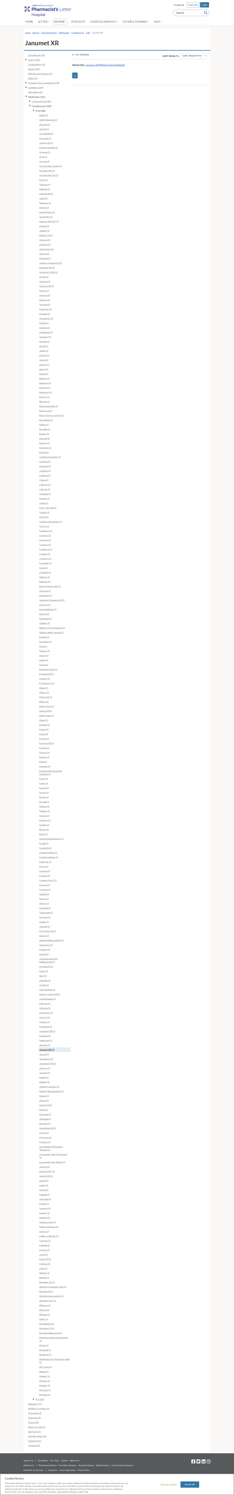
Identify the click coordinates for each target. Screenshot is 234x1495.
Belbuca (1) (44, 378)
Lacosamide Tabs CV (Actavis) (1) (53, 1156)
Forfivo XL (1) (45, 862)
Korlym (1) (44, 1133)
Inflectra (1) (44, 1008)
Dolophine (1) (45, 641)
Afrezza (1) (44, 226)
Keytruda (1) (45, 1114)
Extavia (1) (44, 788)
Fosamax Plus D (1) (48, 880)
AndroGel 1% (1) (47, 267)
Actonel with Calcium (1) (50, 166)
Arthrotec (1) (45, 309)
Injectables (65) (35, 92)
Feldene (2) (44, 811)
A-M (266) (40, 110)
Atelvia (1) (44, 323)
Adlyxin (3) (44, 207)
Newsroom (74, 1460)
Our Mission (43, 1460)
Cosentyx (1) (45, 558)
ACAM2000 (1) (46, 133)
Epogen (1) (44, 748)
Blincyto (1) (44, 401)
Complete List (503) (41, 106)
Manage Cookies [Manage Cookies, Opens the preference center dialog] (169, 1484)
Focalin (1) (44, 843)
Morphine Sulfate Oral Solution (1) (53, 1339)
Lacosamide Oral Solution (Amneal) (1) (51, 1148)
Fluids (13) (33, 78)
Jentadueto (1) (46, 1059)
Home (29, 21)
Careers (64, 1460)
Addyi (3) (43, 198)
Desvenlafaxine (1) (48, 609)
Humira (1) (44, 954)
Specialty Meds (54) (37, 1436)
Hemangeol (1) (46, 945)
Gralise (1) (44, 922)
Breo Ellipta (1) (46, 420)
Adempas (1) (45, 203)
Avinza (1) (43, 360)
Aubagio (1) (44, 327)
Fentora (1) (44, 815)
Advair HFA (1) (45, 217)
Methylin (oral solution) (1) (51, 1296)
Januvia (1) (44, 1054)
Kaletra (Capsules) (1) (49, 1086)
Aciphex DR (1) (46, 143)
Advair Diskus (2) (47, 212)
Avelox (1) (43, 350)
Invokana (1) (45, 1036)
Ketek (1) (43, 1109)
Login (204, 4)
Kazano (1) (44, 1096)
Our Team (54, 1460)
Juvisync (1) (44, 1068)
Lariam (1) (43, 1185)
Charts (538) (34, 60)
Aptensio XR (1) (46, 286)
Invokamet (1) (45, 1026)
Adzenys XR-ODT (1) (49, 221)
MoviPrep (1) (45, 1354)
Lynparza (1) (44, 1263)
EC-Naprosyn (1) (46, 683)
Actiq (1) (43, 157)
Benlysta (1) (44, 387)
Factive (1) (44, 792)
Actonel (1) (44, 161)
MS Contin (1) (45, 1367)
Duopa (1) (43, 664)
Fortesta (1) (44, 871)
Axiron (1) (43, 369)
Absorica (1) (44, 124)
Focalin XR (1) (45, 848)
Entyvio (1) (44, 738)
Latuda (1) (44, 1190)
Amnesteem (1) (46, 249)
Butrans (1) (44, 443)
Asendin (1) (44, 314)
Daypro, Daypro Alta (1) (50, 586)
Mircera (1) (44, 1310)
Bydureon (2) (45, 447)
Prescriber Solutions (67, 1465)
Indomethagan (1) (47, 999)
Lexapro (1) (44, 1213)
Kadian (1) (44, 1077)
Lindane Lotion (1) (47, 1222)
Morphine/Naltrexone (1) (50, 1333)
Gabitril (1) (44, 894)
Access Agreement (67, 1470)
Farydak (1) (44, 802)
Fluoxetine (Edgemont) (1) (51, 838)
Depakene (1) (45, 595)
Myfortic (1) (44, 1381)
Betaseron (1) (45, 392)
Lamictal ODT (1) (47, 1171)
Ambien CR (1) (46, 235)
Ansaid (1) (44, 277)
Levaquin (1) (45, 1208)
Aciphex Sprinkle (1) (48, 147)
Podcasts (78, 21)
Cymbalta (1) (45, 572)
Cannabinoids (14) (36, 55)
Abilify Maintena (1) (48, 120)
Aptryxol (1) (44, 295)
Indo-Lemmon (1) (47, 989)
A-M (88, 33)
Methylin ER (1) (46, 1291)
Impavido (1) (45, 980)
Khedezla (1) (45, 1119)
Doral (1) (43, 646)
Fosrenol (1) (44, 885)
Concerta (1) (45, 535)
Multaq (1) (44, 1371)
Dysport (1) (44, 678)
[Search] (205, 13)
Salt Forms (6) (34, 1431)
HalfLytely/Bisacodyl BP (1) (51, 940)
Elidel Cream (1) (46, 715)
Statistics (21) (34, 1441)
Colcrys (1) (44, 526)
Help (158, 21)
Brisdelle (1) (44, 429)
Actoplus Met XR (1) (48, 175)
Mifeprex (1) (45, 1305)
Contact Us (52, 1470)
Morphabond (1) (46, 1323)
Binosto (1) (44, 397)
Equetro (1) (44, 757)
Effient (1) (44, 701)
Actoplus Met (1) (47, 170)
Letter (43, 21)
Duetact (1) (44, 651)
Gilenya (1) (44, 903)
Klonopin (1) (45, 1123)
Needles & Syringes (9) (38, 1408)
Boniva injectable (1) (48, 406)
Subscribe (193, 4)
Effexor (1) (44, 692)
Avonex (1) (44, 364)
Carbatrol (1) (45, 466)
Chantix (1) (44, 498)
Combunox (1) (45, 531)
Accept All (190, 1484)
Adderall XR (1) (46, 193)
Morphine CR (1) (46, 1328)
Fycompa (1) (44, 889)
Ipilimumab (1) (45, 1040)
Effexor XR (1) (45, 697)
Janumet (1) (44, 1045)
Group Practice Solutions (122, 1465)
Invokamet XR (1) (47, 1031)
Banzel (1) (43, 374)
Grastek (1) (44, 926)
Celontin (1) (44, 489)
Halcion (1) (44, 935)
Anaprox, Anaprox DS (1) (50, 263)
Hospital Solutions (86, 1465)
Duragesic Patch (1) (48, 669)
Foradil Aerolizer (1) (48, 852)
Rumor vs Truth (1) (36, 1427)
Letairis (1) (44, 1203)
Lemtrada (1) (45, 1199)
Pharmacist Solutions (48, 1465)
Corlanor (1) (44, 554)
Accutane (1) (45, 138)
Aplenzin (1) (44, 281)
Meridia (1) (44, 1277)
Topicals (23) (34, 1445)
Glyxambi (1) (45, 908)
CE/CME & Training (136, 21)
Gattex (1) (44, 899)
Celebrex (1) (45, 475)
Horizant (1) (44, 949)
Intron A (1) (44, 1017)
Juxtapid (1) (44, 1072)
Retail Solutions (102, 1465)
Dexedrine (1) (45, 618)
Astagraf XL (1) (46, 318)
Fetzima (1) (44, 825)
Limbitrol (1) (44, 1217)
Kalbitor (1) (44, 1082)
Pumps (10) (33, 1422)
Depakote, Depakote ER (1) (52, 600)
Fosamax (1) (44, 875)
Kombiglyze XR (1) (47, 1128)
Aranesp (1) (44, 300)
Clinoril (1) (44, 517)
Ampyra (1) (44, 253)
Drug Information (49, 33)
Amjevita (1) (44, 244)
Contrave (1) (45, 540)
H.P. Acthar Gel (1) (47, 931)
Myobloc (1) (44, 1385)
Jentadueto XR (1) (47, 1063)
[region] (117, 1484)
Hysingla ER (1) (46, 966)
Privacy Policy (83, 1470)
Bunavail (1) (44, 438)
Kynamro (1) (45, 1142)
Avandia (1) (44, 341)
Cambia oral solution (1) (50, 457)
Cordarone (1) (45, 549)
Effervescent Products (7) (40, 73)
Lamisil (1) (43, 1180)
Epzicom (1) (44, 752)
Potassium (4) (34, 1417)
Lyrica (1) (43, 1268)
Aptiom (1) (44, 290)
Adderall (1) (44, 189)
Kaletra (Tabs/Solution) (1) (51, 1091)
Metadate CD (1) (47, 1282)
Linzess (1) (44, 1231)
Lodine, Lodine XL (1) (48, 1236)
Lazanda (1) (44, 1194)
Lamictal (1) (44, 1166)
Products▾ (179, 5)
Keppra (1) (44, 1100)
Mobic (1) (43, 1319)
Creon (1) (43, 568)
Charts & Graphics (104, 21)
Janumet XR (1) (46, 1049)
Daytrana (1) (45, 591)
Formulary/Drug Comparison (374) (43, 83)
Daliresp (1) (44, 577)
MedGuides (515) (36, 96)
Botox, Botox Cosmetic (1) (51, 415)
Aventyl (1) (44, 355)
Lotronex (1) (45, 1240)
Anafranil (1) (45, 258)
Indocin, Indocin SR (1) (49, 994)
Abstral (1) (44, 129)
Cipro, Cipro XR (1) (47, 507)
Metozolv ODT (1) (47, 1300)
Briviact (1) (44, 434)
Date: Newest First (194, 55)
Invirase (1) (44, 1022)
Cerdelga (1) (45, 494)
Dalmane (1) (44, 581)
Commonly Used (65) (41, 101)
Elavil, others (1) (46, 706)
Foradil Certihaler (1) (48, 857)
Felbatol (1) (44, 806)
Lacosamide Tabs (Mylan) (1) (52, 1162)
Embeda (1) (44, 725)
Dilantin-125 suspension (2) (52, 628)
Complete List (77, 33)
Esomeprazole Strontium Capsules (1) (50, 772)
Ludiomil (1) (44, 1245)
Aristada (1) (44, 304)
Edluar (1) (43, 688)
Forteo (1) (43, 866)
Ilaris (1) (43, 976)
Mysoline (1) (45, 1394)
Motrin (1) (43, 1345)
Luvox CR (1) (45, 1259)
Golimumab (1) (46, 912)
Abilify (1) (43, 115)
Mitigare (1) (44, 1314)
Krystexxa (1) (45, 1137)
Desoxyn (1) (44, 604)
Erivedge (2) (44, 766)
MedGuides (64, 33)
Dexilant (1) (44, 623)
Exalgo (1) (43, 783)
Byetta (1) (44, 452)
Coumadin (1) (45, 563)
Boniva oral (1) (45, 411)
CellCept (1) (45, 484)
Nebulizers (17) (35, 1404)
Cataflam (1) (45, 471)
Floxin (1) (43, 834)
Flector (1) (44, 829)
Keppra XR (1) (45, 1105)
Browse (60, 21)
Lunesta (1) (44, 1250)
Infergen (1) (44, 1003)
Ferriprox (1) (45, 820)
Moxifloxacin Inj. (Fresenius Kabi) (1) (54, 1361)
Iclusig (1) (43, 971)
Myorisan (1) (45, 1390)
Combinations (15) (36, 64)
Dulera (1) (43, 660)
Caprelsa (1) (44, 461)
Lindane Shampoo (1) (49, 1227)
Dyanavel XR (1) (46, 674)
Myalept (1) (44, 1376)
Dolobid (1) (44, 637)
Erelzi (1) (43, 761)
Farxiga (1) (44, 797)
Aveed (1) (43, 346)
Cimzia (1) (43, 503)
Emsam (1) (44, 729)
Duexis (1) (44, 655)
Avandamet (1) (46, 332)
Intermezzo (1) (46, 1012)
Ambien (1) (44, 230)
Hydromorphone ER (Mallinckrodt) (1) (48, 960)
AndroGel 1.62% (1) (48, 272)
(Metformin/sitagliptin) (105, 65)
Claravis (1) (44, 512)
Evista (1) (43, 778)
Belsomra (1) (45, 383)
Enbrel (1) (43, 734)
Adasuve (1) (44, 184)
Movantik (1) (45, 1350)
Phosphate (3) (34, 1413)
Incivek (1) (44, 985)
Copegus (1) (45, 544)
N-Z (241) (40, 1399)
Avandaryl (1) (45, 337)
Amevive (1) (44, 240)
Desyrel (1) (44, 614)
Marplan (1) (44, 1273)
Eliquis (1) (43, 720)
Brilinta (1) (44, 424)
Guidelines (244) (35, 87)
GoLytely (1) (45, 917)
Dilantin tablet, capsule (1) (51, 632)
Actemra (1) (44, 152)
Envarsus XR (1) (46, 743)
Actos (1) (43, 180)
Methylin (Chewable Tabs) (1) (52, 1287)
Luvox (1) (43, 1254)
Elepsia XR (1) (45, 711)
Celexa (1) (44, 480)
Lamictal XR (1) (46, 1176)
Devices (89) (34, 69)
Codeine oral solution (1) (50, 521)
